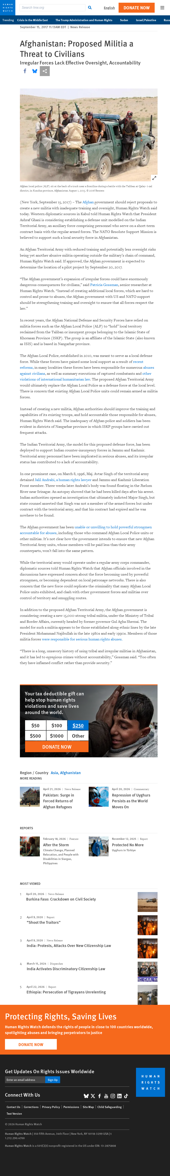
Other (78, 735)
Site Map (88, 1107)
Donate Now (137, 7)
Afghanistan (70, 772)
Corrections (31, 1107)
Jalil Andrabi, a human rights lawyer (63, 480)
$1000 (57, 735)
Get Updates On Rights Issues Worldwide (49, 1071)
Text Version (14, 1113)
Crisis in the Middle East (34, 20)
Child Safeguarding (109, 1107)
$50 (35, 725)
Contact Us (13, 1107)
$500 (35, 735)
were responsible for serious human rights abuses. (82, 639)
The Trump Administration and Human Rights (86, 20)
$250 (78, 725)
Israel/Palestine (148, 20)
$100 (56, 725)
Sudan (126, 20)
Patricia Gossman (104, 284)
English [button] (109, 7)
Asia (54, 772)
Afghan (88, 202)
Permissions (71, 1107)
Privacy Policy (51, 1107)
